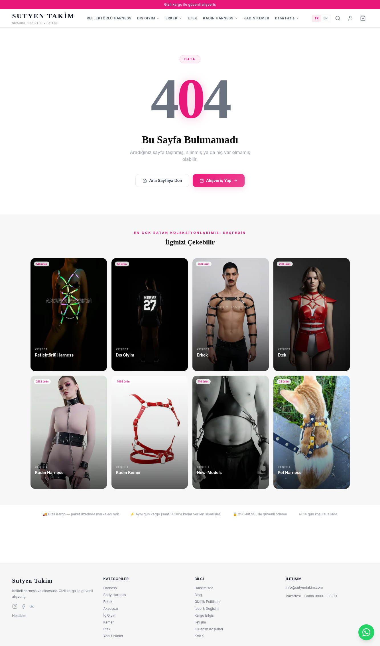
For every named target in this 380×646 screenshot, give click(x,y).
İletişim (200, 622)
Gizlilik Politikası (207, 602)
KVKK (199, 636)
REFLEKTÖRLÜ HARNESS (109, 18)
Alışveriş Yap (219, 180)
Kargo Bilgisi (205, 615)
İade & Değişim (207, 608)
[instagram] (14, 606)
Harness (110, 588)
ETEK (192, 18)
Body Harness (114, 595)
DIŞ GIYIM (148, 18)
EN (326, 18)
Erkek (108, 602)
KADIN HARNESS (220, 18)
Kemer (108, 622)
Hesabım (19, 615)
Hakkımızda (204, 588)
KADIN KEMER (256, 18)
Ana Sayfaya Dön (162, 180)
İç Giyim (109, 615)
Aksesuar (111, 608)
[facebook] (23, 606)
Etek (107, 629)
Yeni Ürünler (113, 636)
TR (317, 18)
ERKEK (173, 18)
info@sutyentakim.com (304, 587)
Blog (198, 595)
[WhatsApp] (366, 632)
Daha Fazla (287, 18)
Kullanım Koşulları (209, 629)
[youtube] (31, 606)
